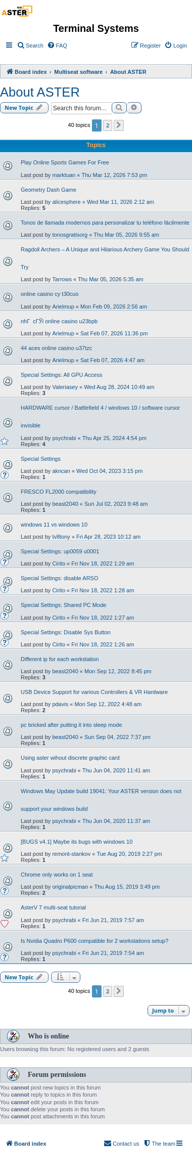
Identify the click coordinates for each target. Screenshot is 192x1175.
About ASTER (40, 92)
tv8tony (61, 537)
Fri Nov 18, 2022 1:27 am (102, 618)
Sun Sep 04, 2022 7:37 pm (117, 737)
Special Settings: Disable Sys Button (66, 632)
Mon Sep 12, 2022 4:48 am (107, 704)
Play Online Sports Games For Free (65, 162)
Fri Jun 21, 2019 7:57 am (113, 920)
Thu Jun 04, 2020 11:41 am (116, 770)
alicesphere (66, 202)
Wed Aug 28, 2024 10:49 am (119, 387)
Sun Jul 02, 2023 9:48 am (116, 504)
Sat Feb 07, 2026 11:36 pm (114, 333)
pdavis (60, 704)
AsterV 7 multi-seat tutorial (53, 907)
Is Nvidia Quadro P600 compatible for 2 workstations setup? (94, 941)
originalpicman (70, 887)
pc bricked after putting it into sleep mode (71, 725)
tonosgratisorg (69, 235)
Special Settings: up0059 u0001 (60, 551)
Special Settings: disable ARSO (59, 578)
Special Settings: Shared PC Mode (63, 605)
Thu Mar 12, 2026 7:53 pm (114, 175)
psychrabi (64, 438)
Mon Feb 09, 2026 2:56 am (113, 306)
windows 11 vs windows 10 (54, 524)
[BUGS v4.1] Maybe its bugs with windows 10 (76, 842)
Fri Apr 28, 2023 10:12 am (108, 537)
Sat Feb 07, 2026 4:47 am (112, 360)
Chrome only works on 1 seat (56, 875)
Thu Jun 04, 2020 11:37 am (116, 821)
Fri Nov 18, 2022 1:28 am (102, 590)
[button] (119, 125)
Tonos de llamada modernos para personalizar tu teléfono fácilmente (105, 223)
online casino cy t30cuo (49, 294)
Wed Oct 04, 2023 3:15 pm (109, 471)
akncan (61, 471)
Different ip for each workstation (60, 659)
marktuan (63, 175)
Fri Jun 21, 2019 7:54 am (113, 953)
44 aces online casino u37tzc (56, 348)
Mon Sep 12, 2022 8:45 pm (118, 671)
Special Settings (41, 459)
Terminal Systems (96, 28)
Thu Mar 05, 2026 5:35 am (110, 279)
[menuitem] (30, 45)
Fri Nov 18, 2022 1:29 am (102, 563)
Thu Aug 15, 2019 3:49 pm (127, 887)
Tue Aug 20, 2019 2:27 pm (129, 854)
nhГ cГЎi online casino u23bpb (59, 321)
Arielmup (63, 306)
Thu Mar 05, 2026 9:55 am (126, 235)
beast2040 (65, 504)
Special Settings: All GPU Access (61, 375)
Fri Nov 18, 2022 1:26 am (102, 644)
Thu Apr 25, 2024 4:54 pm (114, 438)
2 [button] (107, 125)
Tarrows (62, 279)
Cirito (58, 563)
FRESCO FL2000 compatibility (59, 492)
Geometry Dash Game (48, 190)
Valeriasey (65, 387)
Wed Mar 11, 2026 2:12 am (120, 202)
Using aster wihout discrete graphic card (70, 758)
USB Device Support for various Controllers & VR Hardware (94, 692)
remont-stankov (71, 854)
